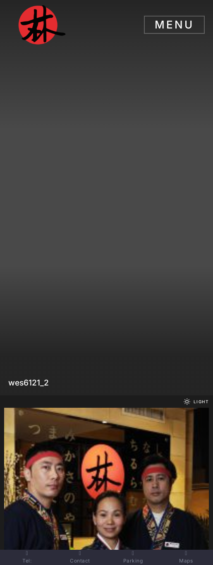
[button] (194, 401)
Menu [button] (174, 24)
